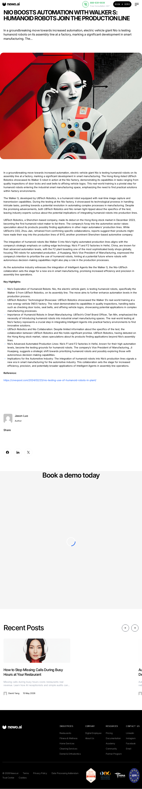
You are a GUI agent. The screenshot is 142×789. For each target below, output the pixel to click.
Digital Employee (93, 733)
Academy (110, 743)
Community (111, 748)
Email (128, 748)
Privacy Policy (40, 773)
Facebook (131, 743)
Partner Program (113, 754)
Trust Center (8, 777)
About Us (89, 738)
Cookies (22, 777)
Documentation (113, 738)
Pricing (109, 733)
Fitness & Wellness (68, 738)
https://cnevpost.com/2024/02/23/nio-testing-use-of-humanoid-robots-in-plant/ (50, 380)
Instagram (130, 738)
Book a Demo (122, 4)
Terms (26, 773)
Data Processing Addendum (65, 773)
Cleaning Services (68, 748)
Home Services (67, 743)
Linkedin (130, 733)
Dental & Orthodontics (70, 754)
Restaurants (65, 733)
